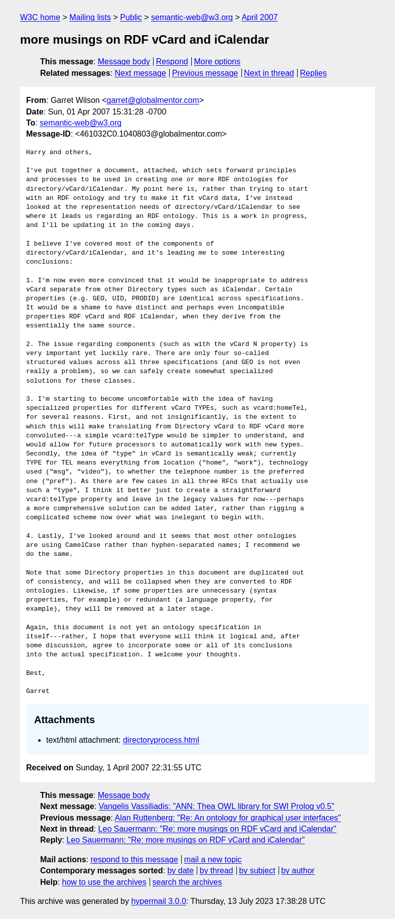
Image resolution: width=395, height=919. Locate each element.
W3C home (40, 17)
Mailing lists (90, 17)
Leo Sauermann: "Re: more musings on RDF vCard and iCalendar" (217, 829)
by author (298, 870)
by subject (257, 870)
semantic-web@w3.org (192, 17)
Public (131, 17)
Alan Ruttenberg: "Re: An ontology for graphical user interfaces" (228, 818)
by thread (216, 870)
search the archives (187, 882)
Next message (140, 73)
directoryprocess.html (161, 740)
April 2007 (259, 17)
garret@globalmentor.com (152, 100)
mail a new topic (213, 859)
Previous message (205, 73)
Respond (172, 61)
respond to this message (134, 859)
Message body (124, 61)
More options (217, 61)
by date (180, 870)
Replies (313, 73)
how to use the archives (104, 882)
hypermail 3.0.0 (158, 901)
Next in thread (269, 73)
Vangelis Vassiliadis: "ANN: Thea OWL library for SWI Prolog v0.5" (217, 806)
